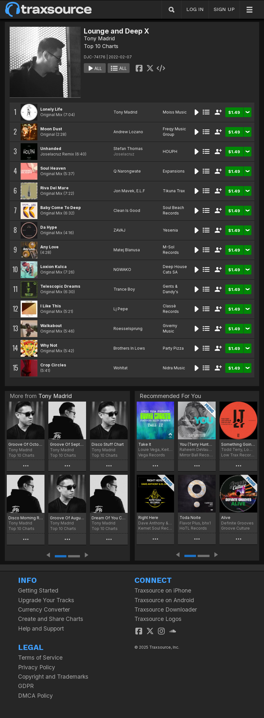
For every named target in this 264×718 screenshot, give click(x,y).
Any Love (49, 246)
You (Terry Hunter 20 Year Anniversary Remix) (197, 444)
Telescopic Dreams (60, 286)
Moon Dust (51, 128)
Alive (225, 517)
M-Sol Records (171, 249)
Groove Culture (235, 528)
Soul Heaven (53, 168)
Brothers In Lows (129, 348)
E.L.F (140, 190)
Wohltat (120, 367)
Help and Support (41, 628)
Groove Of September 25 (67, 444)
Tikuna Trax (174, 190)
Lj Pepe (120, 308)
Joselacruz (123, 154)
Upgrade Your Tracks (46, 600)
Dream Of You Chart (109, 517)
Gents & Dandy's (170, 289)
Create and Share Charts (50, 618)
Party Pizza (173, 348)
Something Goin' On (238, 444)
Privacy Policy (36, 667)
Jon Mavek (123, 190)
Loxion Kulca (53, 266)
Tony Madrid (99, 38)
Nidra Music (174, 367)
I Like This (50, 306)
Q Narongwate (127, 171)
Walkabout (51, 325)
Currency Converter (44, 609)
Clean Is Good (126, 210)
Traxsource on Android (164, 600)
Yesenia (170, 230)
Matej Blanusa (126, 249)
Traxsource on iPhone (162, 590)
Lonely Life (51, 109)
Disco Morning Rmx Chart (25, 517)
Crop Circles (53, 365)
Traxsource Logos (157, 618)
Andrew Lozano (128, 131)
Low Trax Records (238, 455)
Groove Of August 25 (67, 517)
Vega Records (151, 455)
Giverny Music (170, 328)
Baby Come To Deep (60, 207)
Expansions (174, 171)
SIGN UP (224, 9)
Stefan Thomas (128, 148)
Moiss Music (175, 112)
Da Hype (48, 227)
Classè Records (171, 309)
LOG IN (195, 9)
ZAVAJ (119, 230)
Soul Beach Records (173, 210)
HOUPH (170, 151)
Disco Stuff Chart (108, 444)
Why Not (48, 345)
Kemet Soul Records (155, 528)
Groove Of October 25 (25, 444)
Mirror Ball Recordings (197, 455)
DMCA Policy (35, 695)
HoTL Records (193, 528)
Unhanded (50, 148)
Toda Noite (190, 517)
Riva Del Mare (54, 187)
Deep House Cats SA (175, 269)
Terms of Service (40, 657)
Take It (144, 444)
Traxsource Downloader (165, 609)
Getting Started (38, 590)
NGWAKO (122, 269)
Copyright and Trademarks (53, 676)
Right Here (148, 517)
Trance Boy (124, 289)
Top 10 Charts (101, 46)
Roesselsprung (127, 328)
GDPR (26, 686)
